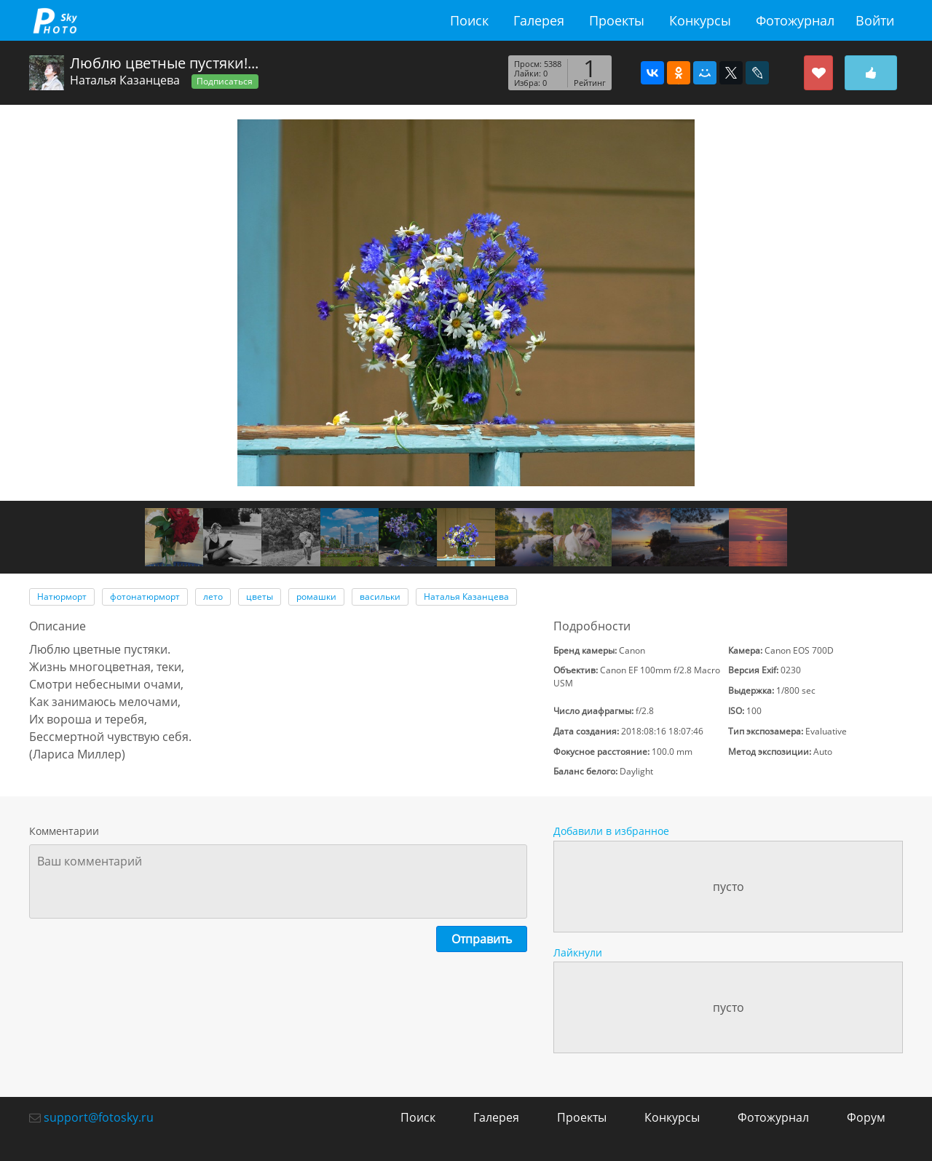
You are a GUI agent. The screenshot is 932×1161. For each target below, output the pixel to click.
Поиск (469, 20)
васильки (380, 596)
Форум (866, 1117)
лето (213, 596)
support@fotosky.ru (99, 1117)
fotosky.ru (54, 20)
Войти (875, 20)
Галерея (538, 20)
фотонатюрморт (145, 596)
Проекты (616, 20)
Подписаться (225, 81)
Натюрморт (62, 596)
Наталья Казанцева (125, 80)
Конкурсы (700, 20)
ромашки (316, 596)
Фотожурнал (795, 20)
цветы (259, 596)
